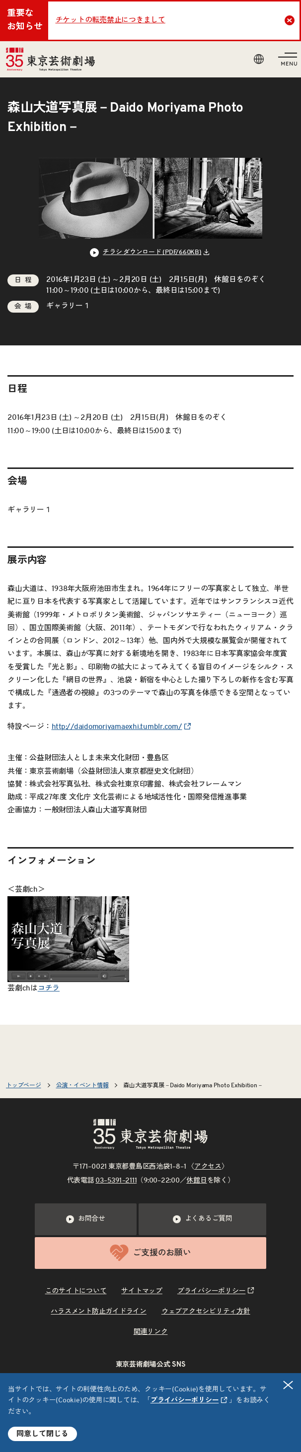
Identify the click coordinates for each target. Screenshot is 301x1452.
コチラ (49, 988)
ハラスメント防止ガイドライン (99, 1311)
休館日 (196, 1180)
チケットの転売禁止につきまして (110, 20)
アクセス (208, 1166)
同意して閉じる (42, 1434)
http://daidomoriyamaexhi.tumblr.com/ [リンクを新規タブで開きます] (117, 726)
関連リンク (151, 1331)
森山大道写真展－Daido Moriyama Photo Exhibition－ (193, 1085)
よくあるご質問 (202, 1219)
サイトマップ (141, 1291)
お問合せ (85, 1219)
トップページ (23, 1085)
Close (291, 20)
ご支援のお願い (150, 1253)
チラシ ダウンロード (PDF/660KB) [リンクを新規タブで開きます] (152, 252)
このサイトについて (76, 1291)
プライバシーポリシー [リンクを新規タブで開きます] (184, 1400)
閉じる (288, 1385)
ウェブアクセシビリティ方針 (205, 1311)
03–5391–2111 (116, 1180)
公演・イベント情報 (82, 1085)
